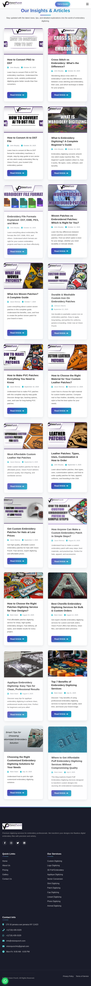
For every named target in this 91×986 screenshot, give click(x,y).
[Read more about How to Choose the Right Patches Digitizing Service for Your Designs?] (23, 591)
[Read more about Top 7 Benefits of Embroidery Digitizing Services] (67, 669)
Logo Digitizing (53, 865)
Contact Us (7, 879)
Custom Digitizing (54, 861)
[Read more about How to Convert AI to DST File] (23, 125)
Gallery (5, 874)
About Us (6, 865)
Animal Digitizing (54, 906)
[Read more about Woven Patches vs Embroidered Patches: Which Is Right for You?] (67, 203)
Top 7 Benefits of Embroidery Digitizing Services (64, 689)
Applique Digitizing (55, 874)
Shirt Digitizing (53, 883)
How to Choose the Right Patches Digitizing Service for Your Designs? (22, 611)
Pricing (5, 870)
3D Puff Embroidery (55, 870)
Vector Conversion (55, 879)
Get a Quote (62, 4)
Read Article (17, 95)
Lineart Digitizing (54, 897)
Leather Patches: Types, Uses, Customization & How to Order (65, 461)
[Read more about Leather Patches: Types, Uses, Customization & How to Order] (67, 440)
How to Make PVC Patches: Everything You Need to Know (23, 383)
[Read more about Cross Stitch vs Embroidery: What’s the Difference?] (67, 41)
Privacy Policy (68, 976)
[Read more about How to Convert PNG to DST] (23, 41)
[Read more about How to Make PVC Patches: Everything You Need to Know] (23, 362)
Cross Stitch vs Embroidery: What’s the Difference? (65, 63)
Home (4, 861)
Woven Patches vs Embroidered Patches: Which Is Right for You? (65, 223)
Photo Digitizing (53, 901)
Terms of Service (82, 976)
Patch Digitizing (53, 888)
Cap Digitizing (53, 892)
